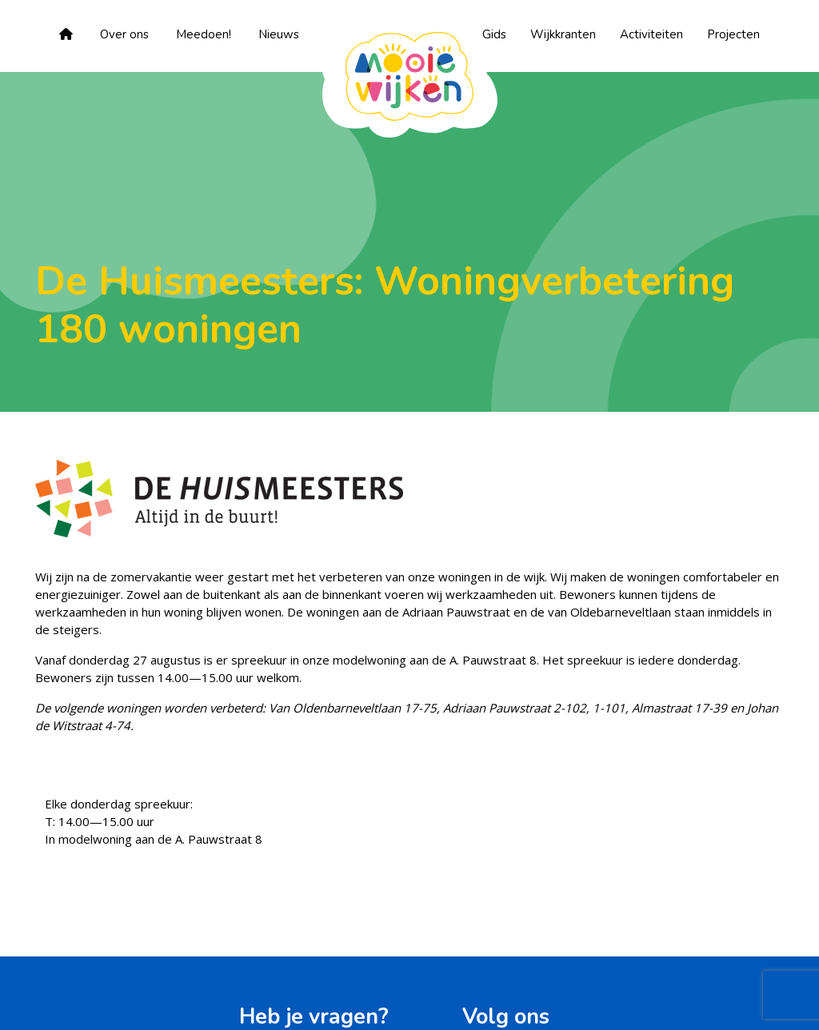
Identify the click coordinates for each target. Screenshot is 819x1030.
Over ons (124, 34)
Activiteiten (651, 34)
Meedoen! (203, 34)
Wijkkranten (563, 34)
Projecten (733, 34)
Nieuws (278, 34)
